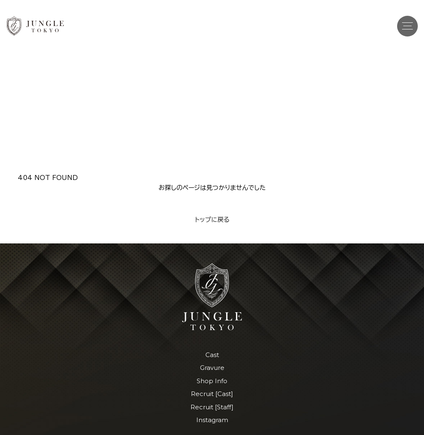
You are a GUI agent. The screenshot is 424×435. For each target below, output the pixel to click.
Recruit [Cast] (212, 394)
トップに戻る (212, 219)
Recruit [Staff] (212, 407)
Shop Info (212, 381)
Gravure (212, 368)
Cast (212, 355)
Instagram (212, 420)
